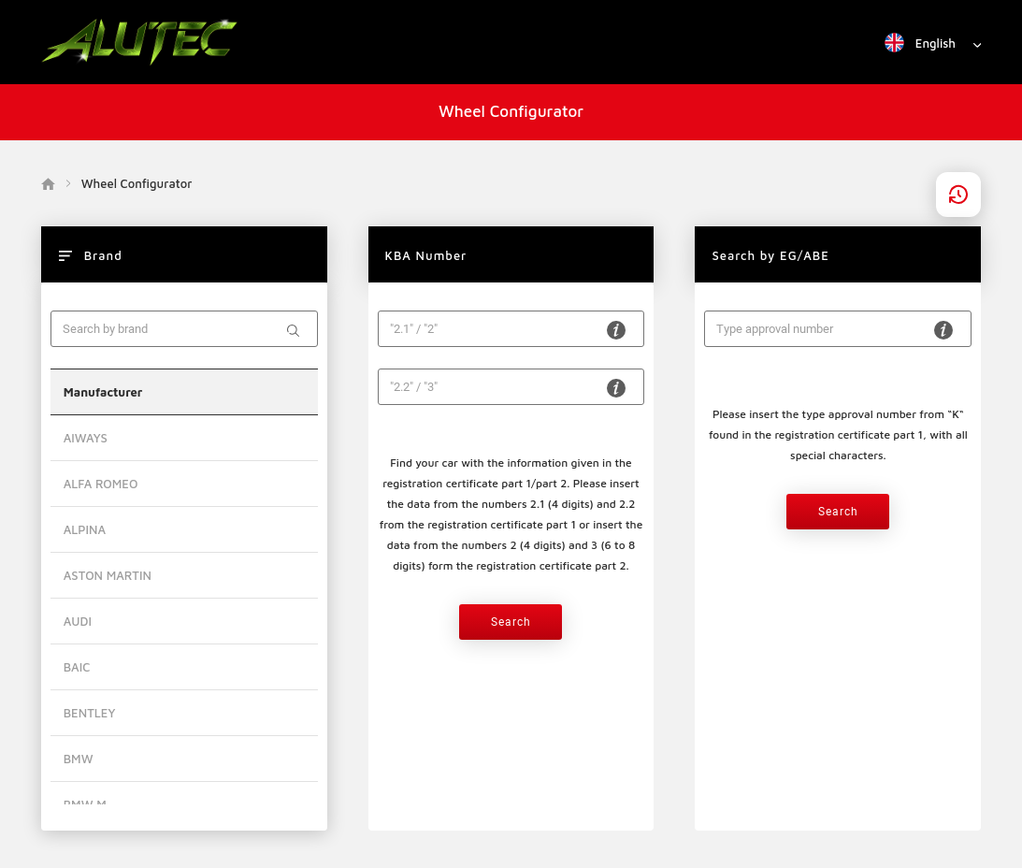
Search (511, 622)
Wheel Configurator (511, 111)
